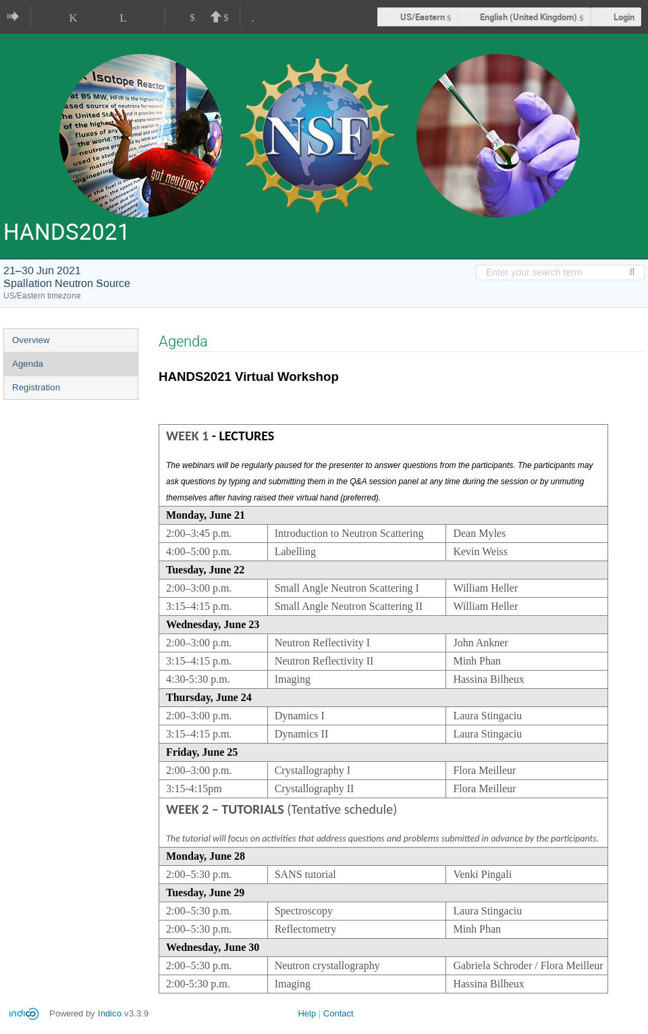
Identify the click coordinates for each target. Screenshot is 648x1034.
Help (307, 1013)
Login (624, 17)
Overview (31, 340)
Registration (36, 387)
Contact (338, 1013)
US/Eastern (422, 17)
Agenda (27, 364)
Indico (110, 1013)
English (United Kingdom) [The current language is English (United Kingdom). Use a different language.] (528, 17)
